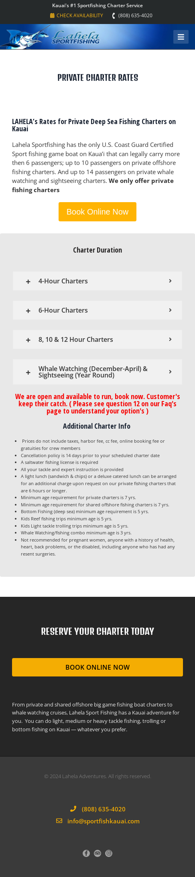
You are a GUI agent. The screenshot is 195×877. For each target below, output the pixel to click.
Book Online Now (98, 211)
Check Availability (76, 15)
